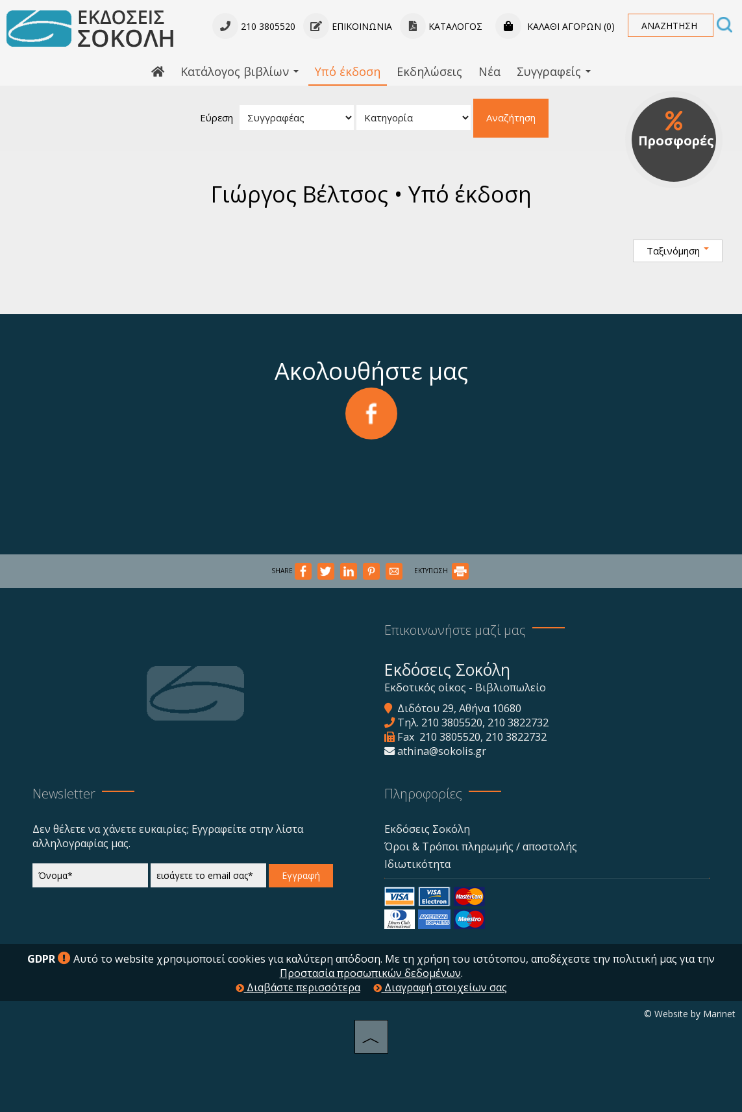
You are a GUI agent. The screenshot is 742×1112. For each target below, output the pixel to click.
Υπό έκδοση (347, 71)
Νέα (489, 71)
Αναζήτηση (511, 117)
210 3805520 (451, 722)
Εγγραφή (301, 875)
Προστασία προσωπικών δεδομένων (370, 973)
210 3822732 (518, 722)
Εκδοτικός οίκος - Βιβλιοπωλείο (465, 687)
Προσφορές (676, 129)
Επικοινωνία (347, 26)
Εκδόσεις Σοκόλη (427, 829)
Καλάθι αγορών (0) (555, 26)
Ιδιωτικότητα (417, 864)
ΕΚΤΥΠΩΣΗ (441, 570)
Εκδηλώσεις (429, 71)
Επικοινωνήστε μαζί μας (455, 630)
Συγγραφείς (554, 71)
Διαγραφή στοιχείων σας (440, 987)
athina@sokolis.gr (441, 751)
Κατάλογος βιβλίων (239, 71)
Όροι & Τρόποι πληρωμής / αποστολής (480, 846)
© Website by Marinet (690, 1013)
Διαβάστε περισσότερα (298, 987)
